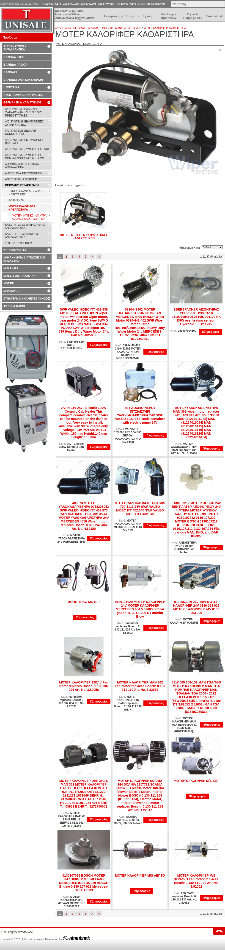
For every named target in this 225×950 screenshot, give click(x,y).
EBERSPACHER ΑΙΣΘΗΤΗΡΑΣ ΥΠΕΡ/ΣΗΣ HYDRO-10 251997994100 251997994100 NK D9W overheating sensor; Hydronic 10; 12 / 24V (196, 317)
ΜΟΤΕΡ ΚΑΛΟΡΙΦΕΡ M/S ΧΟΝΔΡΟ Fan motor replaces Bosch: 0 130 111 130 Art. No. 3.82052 (196, 881)
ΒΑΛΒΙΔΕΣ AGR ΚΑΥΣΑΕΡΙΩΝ (23, 79)
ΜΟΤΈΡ (8, 283)
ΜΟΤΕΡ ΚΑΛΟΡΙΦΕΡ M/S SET (196, 781)
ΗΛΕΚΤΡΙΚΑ (11, 87)
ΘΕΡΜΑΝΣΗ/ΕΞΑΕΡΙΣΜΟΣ (125, 28)
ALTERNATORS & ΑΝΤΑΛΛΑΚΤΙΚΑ (15, 48)
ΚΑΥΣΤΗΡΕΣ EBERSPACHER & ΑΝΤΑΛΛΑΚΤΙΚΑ (25, 226)
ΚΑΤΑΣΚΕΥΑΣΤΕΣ (15, 250)
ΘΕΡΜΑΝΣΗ (16, 200)
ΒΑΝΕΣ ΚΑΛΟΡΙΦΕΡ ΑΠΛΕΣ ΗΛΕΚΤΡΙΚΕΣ (26, 193)
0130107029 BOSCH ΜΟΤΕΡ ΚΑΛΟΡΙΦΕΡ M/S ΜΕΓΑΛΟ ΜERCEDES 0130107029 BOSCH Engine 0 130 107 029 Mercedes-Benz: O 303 (84, 883)
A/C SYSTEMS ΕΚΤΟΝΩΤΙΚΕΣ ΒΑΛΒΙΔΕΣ (24, 141)
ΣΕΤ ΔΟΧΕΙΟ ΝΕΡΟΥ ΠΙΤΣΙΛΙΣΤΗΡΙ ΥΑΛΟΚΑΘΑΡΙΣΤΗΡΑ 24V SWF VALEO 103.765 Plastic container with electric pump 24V (140, 415)
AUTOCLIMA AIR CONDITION (23, 173)
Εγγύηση (149, 16)
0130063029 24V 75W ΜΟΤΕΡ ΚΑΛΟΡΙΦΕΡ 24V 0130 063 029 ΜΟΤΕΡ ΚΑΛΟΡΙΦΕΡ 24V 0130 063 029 (196, 607)
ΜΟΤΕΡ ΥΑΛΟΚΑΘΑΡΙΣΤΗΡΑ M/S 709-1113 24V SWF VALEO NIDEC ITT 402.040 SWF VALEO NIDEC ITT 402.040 (140, 508)
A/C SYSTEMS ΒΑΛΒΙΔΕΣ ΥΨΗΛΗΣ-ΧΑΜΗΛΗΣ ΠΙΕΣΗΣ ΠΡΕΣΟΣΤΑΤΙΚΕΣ (23, 112)
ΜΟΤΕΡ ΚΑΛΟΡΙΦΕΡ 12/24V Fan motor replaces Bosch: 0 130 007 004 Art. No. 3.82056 (84, 686)
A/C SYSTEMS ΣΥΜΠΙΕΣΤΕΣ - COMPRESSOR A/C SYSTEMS (24, 156)
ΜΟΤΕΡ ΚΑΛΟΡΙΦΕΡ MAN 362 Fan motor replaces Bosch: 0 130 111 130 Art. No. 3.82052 (140, 686)
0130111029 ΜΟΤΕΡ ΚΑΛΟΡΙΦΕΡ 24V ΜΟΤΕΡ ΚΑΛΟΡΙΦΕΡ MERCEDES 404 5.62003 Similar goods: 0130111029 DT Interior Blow (140, 609)
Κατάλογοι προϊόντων (168, 16)
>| (99, 256)
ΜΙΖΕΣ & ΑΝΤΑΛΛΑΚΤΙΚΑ (20, 276)
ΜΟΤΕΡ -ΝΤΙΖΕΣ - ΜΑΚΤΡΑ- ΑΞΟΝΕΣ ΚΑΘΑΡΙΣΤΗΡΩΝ (84, 236)
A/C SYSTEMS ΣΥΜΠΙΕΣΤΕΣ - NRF (27, 149)
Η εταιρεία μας (113, 16)
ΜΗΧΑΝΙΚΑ (10, 268)
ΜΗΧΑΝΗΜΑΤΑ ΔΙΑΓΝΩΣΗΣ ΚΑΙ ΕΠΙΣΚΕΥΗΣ (24, 259)
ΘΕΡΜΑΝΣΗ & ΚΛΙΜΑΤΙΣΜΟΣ (90, 28)
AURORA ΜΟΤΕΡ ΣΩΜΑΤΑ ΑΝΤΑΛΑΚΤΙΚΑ (22, 166)
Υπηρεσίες (132, 16)
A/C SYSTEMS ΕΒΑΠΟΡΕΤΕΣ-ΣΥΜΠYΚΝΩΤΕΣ (24, 123)
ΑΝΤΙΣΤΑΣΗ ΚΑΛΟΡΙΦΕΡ (21, 179)
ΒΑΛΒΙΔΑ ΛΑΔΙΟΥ (15, 64)
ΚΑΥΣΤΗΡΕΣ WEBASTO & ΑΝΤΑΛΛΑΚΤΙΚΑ (21, 235)
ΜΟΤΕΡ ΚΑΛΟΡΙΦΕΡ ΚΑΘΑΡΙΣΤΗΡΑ (164, 28)
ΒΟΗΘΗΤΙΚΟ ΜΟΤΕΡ (84, 602)
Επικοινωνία (215, 16)
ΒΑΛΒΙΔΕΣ (10, 72)
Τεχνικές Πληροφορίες (192, 16)
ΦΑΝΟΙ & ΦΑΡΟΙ (14, 306)
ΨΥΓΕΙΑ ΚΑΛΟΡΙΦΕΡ (18, 243)
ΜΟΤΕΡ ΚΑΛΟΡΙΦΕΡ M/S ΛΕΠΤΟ (140, 875)
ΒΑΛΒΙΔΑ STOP (13, 57)
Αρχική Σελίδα (63, 28)
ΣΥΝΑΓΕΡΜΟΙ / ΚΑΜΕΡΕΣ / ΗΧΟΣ (25, 298)
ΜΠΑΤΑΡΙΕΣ (11, 291)
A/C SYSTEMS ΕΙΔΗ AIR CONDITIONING (20, 132)
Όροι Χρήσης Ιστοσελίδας (17, 932)
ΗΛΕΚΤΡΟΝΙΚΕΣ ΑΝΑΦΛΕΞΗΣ (23, 95)
